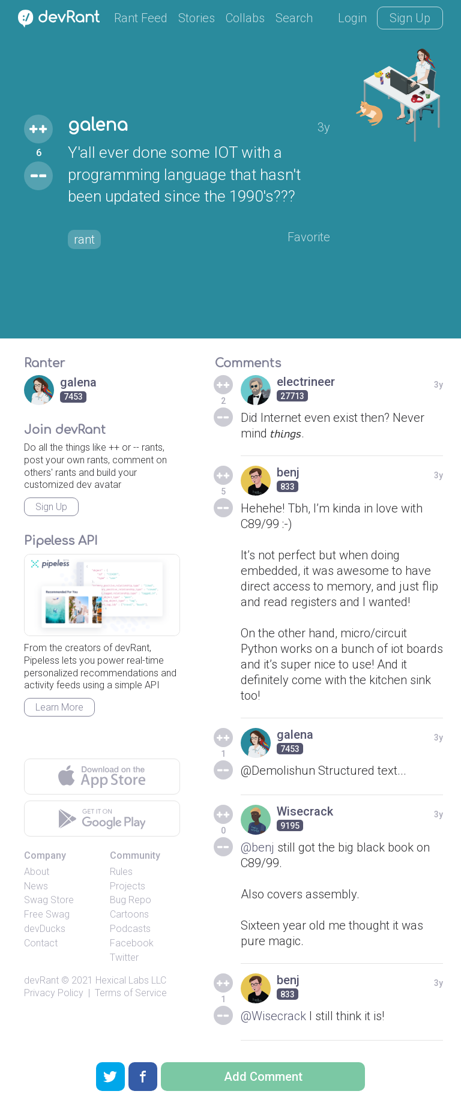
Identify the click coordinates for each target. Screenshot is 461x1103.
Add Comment (263, 1076)
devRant (41, 980)
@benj (257, 847)
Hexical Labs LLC (130, 980)
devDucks (44, 928)
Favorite (309, 237)
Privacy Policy (53, 993)
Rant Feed (140, 18)
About (36, 871)
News (36, 886)
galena (98, 125)
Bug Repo (130, 900)
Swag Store (49, 900)
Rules (121, 871)
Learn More (59, 707)
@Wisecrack (273, 1016)
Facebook (132, 943)
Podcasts (130, 928)
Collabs (245, 18)
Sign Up (410, 18)
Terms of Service (131, 993)
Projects (127, 886)
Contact (41, 943)
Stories (196, 18)
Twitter (124, 957)
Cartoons (129, 914)
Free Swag (47, 914)
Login (352, 18)
